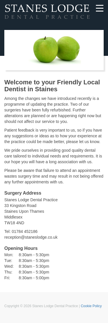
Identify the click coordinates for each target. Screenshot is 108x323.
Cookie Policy (91, 306)
